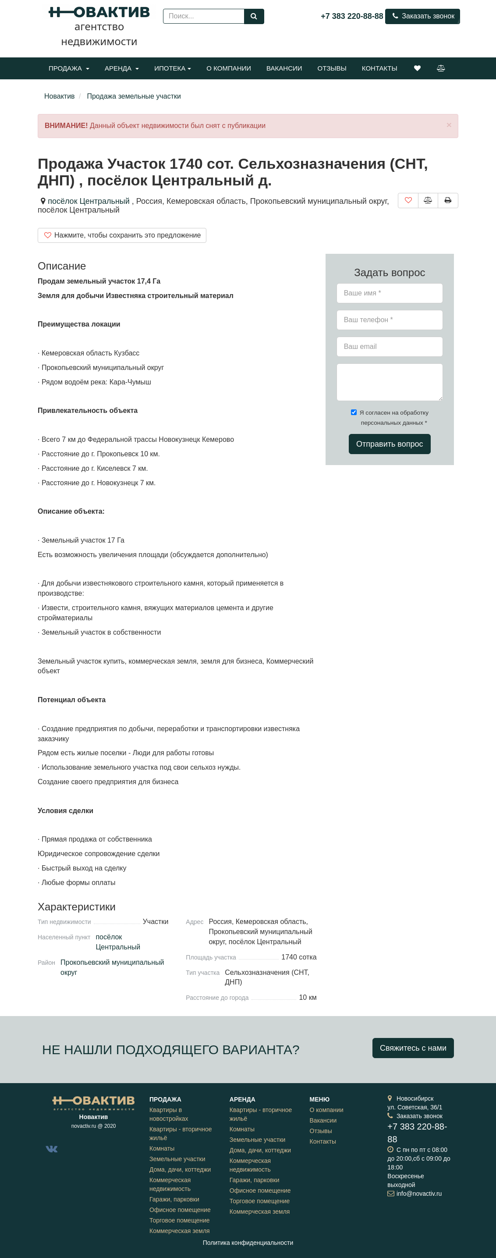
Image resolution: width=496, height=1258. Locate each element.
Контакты (379, 68)
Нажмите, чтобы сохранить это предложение (122, 235)
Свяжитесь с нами (413, 1048)
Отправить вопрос (389, 444)
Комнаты (161, 1148)
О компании (228, 68)
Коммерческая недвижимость (170, 1184)
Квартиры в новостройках (168, 1114)
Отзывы (332, 68)
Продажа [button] (69, 68)
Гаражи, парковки (174, 1199)
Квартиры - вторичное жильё (180, 1133)
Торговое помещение (179, 1220)
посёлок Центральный (89, 201)
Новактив (59, 96)
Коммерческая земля (179, 1230)
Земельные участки (177, 1158)
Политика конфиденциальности (248, 1242)
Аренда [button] (122, 68)
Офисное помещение (180, 1209)
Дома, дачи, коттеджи (180, 1169)
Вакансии (284, 68)
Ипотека (172, 68)
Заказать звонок (422, 16)
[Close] (449, 124)
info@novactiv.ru (419, 1193)
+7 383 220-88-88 (352, 16)
